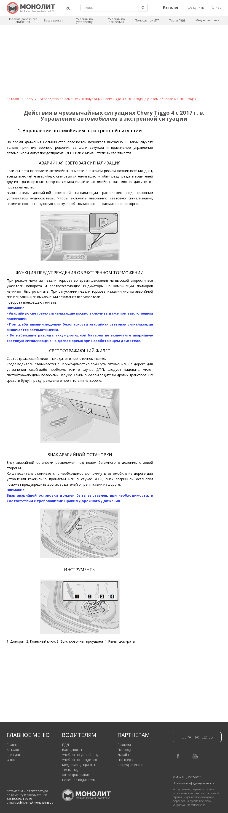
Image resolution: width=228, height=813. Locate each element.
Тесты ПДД (177, 20)
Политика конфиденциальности (194, 783)
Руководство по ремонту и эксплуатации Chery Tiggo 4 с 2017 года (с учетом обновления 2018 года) (117, 99)
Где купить (195, 7)
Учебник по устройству (84, 20)
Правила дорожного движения (22, 20)
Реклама (124, 744)
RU (68, 8)
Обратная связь (197, 737)
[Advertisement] (114, 62)
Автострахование (76, 775)
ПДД (65, 744)
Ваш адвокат (53, 20)
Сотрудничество (130, 765)
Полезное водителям (78, 780)
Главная (13, 744)
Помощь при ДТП (147, 20)
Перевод (124, 749)
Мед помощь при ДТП (79, 765)
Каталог (13, 99)
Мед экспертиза (207, 20)
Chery (29, 99)
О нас (216, 7)
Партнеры (125, 759)
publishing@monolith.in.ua (34, 802)
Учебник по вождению (116, 20)
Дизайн (123, 754)
